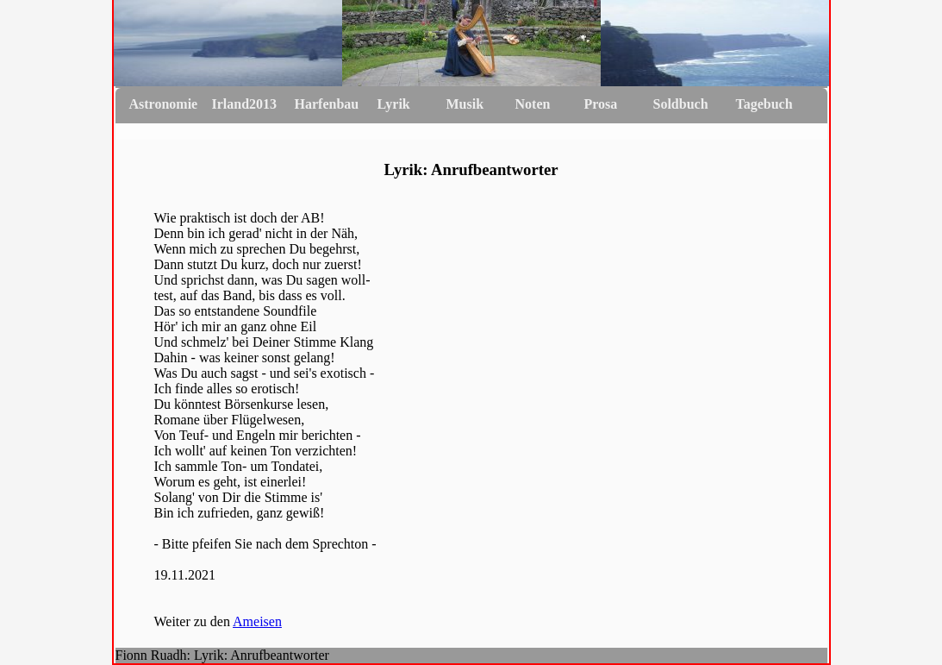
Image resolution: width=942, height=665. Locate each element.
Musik (465, 104)
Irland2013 (245, 104)
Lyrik (393, 104)
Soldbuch (680, 104)
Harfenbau (327, 104)
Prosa (601, 104)
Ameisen (257, 621)
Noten (533, 104)
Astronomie (163, 104)
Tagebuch (764, 104)
